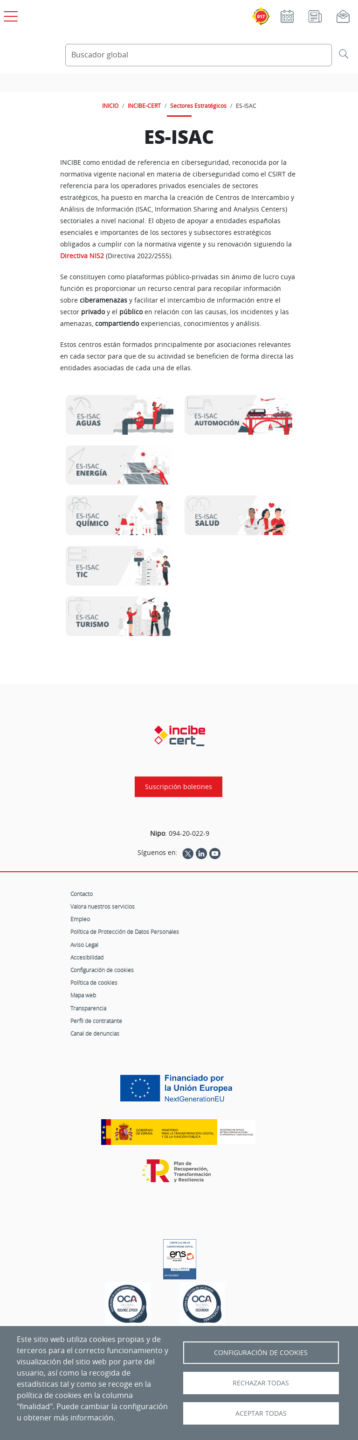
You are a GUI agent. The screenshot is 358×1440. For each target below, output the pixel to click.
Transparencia (88, 1008)
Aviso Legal (84, 944)
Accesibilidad (86, 957)
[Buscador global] (198, 55)
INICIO (110, 105)
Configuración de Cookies (261, 1352)
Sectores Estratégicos (198, 105)
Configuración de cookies (102, 970)
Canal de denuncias (94, 1033)
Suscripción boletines (178, 787)
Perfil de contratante (96, 1020)
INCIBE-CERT (144, 105)
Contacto (81, 893)
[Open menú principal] (9, 14)
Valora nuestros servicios (102, 906)
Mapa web (83, 995)
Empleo (80, 919)
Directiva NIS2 (82, 256)
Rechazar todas (261, 1383)
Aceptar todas (261, 1413)
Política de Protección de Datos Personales (124, 931)
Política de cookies (93, 982)
